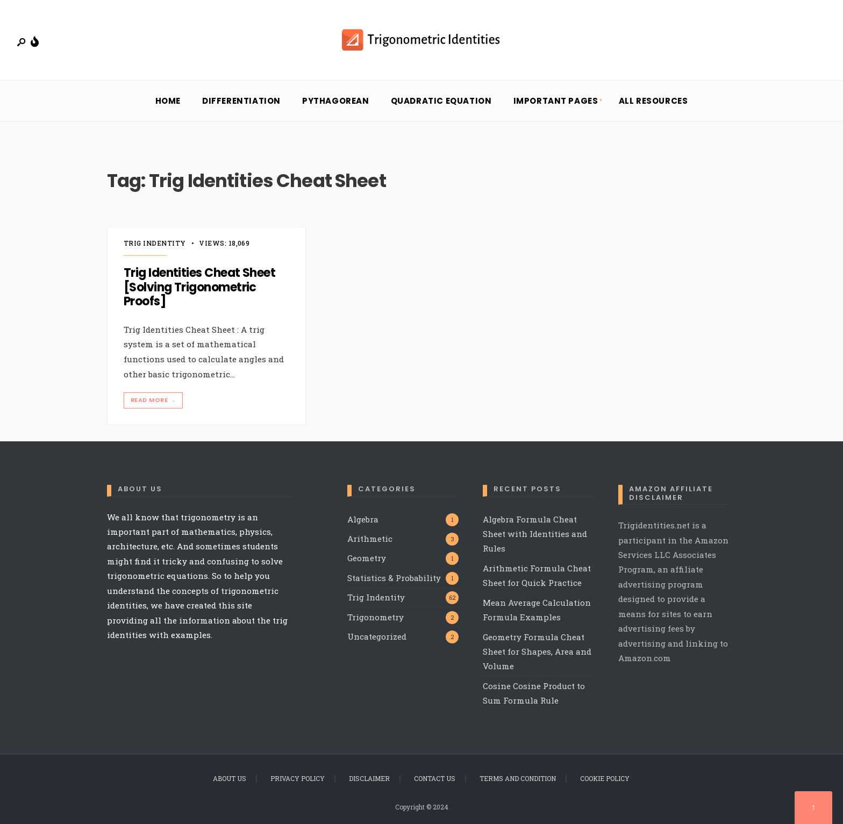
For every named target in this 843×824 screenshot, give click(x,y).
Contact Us (434, 778)
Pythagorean (335, 100)
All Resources (653, 100)
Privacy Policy (297, 778)
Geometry (366, 558)
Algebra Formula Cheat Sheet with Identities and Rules (535, 534)
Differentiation (241, 100)
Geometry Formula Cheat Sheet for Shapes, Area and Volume (537, 652)
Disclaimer (369, 778)
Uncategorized (376, 636)
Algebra (362, 519)
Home (168, 100)
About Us (229, 778)
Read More (154, 400)
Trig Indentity (155, 243)
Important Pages (555, 100)
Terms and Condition (518, 778)
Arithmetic (369, 538)
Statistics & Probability (394, 577)
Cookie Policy (605, 778)
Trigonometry (375, 617)
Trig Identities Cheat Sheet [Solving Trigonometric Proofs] (199, 287)
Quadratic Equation (441, 100)
